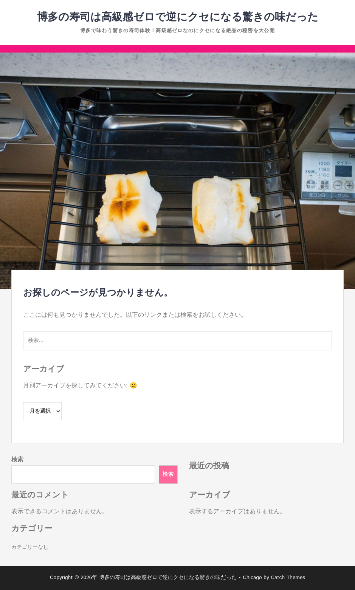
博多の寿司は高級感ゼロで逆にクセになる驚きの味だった (177, 17)
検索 (17, 459)
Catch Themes (288, 577)
